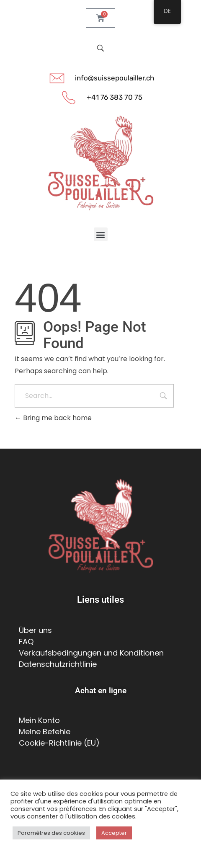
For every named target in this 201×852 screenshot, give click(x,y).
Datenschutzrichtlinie (58, 664)
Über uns (35, 630)
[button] (101, 234)
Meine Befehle (44, 731)
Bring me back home (53, 418)
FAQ (26, 641)
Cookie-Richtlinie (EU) (59, 743)
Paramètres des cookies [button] (51, 833)
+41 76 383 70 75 (114, 97)
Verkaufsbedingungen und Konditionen (91, 653)
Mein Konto (39, 720)
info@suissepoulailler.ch (114, 78)
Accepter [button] (114, 833)
